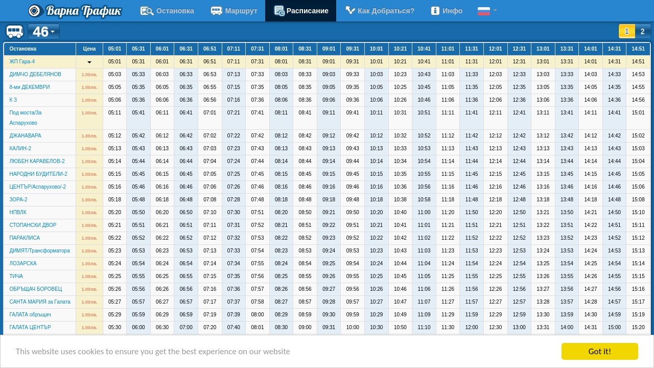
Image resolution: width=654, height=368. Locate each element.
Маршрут (233, 10)
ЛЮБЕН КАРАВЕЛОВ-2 (36, 161)
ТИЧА (16, 276)
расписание (301, 10)
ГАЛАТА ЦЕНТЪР (30, 327)
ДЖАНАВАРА (25, 136)
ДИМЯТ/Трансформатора (39, 251)
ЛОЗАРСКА (22, 263)
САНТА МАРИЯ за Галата (40, 302)
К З (13, 100)
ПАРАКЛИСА (24, 238)
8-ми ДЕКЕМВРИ (29, 87)
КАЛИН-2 (20, 148)
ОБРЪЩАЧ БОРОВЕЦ (35, 289)
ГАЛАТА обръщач (30, 314)
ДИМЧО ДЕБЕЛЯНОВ (35, 74)
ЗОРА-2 (18, 199)
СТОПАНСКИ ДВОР (32, 225)
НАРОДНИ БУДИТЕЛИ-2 (38, 174)
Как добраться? (379, 10)
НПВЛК (17, 212)
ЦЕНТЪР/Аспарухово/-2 (37, 187)
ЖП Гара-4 (22, 61)
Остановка (166, 10)
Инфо (446, 10)
